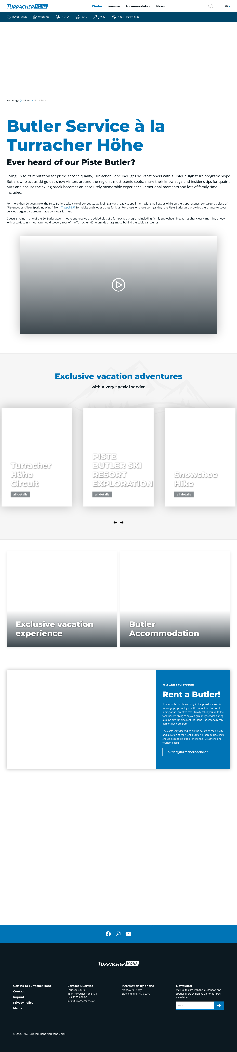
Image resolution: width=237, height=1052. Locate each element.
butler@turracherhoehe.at (188, 752)
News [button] (160, 6)
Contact (19, 991)
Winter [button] (97, 6)
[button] (210, 6)
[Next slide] (121, 523)
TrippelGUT (68, 207)
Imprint (18, 997)
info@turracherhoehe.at (80, 1000)
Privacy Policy (23, 1002)
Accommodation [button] (138, 6)
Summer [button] (114, 6)
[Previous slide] (115, 523)
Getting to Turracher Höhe (32, 985)
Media (17, 1008)
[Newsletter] (219, 1005)
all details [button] (102, 494)
